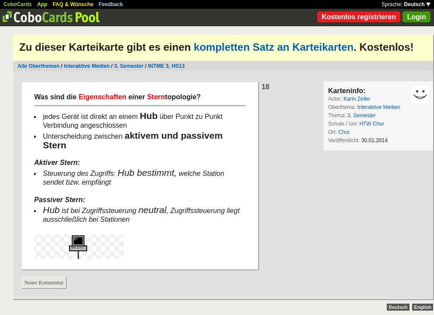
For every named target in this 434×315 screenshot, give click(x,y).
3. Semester (129, 66)
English (422, 307)
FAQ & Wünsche (72, 4)
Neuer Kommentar (44, 283)
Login (416, 17)
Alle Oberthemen (39, 66)
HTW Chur (371, 124)
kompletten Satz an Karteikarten (274, 47)
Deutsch (417, 4)
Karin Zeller (356, 99)
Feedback (111, 4)
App (42, 4)
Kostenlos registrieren (359, 17)
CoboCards (18, 4)
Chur (344, 132)
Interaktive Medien (87, 66)
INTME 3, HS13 (166, 66)
